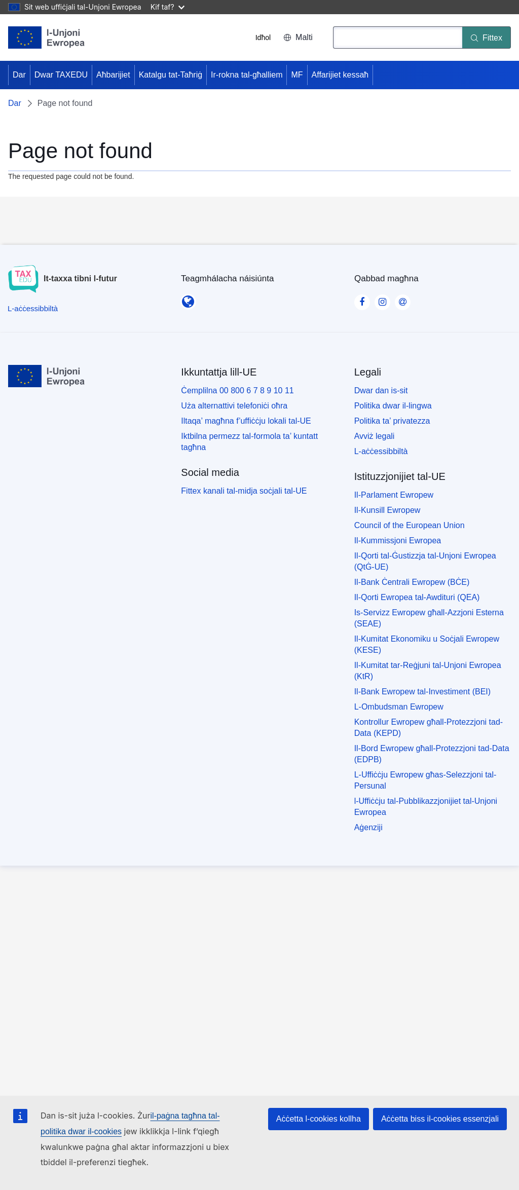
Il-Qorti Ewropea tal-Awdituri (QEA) (417, 597)
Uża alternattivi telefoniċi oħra (234, 405)
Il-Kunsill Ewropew (387, 510)
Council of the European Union (409, 525)
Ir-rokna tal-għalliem (246, 74)
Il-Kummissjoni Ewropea (397, 540)
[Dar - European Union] (46, 37)
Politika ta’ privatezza (392, 421)
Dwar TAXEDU (61, 74)
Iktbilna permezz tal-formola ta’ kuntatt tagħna (249, 442)
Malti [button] (298, 37)
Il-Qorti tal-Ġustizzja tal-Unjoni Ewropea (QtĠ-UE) (425, 561)
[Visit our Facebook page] (362, 299)
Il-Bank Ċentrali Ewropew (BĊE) (412, 582)
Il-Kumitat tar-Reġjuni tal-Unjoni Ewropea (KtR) (427, 671)
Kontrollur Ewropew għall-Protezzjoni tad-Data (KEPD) (428, 727)
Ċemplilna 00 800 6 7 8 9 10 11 (237, 390)
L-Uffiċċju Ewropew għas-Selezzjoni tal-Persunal (425, 780)
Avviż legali (374, 436)
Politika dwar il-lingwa (393, 405)
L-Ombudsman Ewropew (398, 706)
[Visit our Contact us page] (402, 299)
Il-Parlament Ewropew (394, 495)
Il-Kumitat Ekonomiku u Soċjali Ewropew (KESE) (426, 644)
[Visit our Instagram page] (382, 299)
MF (297, 74)
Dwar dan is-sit (381, 390)
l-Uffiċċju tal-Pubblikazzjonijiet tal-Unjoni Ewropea (425, 806)
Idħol (263, 37)
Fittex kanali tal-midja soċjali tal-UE (244, 491)
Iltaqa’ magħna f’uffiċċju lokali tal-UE (246, 421)
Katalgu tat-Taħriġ (170, 74)
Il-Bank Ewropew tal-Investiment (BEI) (422, 691)
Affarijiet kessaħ (340, 74)
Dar (19, 74)
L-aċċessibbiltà (381, 451)
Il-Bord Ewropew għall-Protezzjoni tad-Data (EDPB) (431, 754)
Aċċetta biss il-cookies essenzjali (440, 1118)
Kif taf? (167, 7)
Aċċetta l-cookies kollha (318, 1118)
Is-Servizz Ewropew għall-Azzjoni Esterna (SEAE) (429, 618)
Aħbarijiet (113, 74)
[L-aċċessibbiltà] (33, 308)
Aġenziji (368, 827)
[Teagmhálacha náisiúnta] (188, 298)
